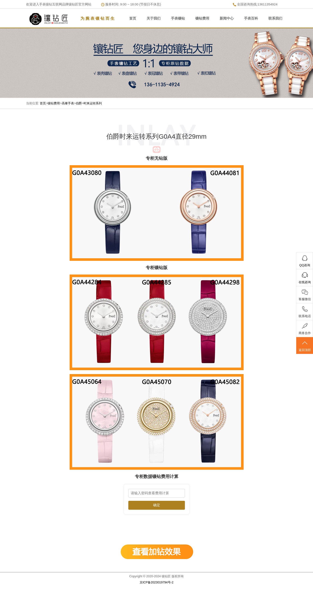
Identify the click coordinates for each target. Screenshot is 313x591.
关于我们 (154, 18)
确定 (156, 505)
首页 (132, 18)
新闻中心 (227, 18)
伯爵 (79, 103)
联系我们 (275, 18)
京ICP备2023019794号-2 (157, 582)
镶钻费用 (202, 18)
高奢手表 (68, 103)
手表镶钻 (178, 18)
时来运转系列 (93, 103)
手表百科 (251, 18)
